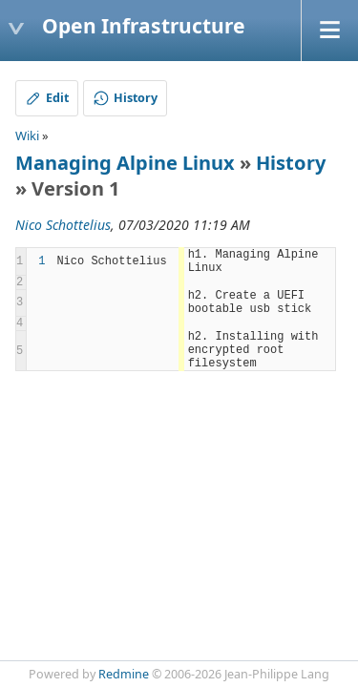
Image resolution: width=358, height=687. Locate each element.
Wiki (27, 135)
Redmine (123, 674)
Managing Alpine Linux (125, 163)
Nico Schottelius (63, 225)
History (291, 163)
